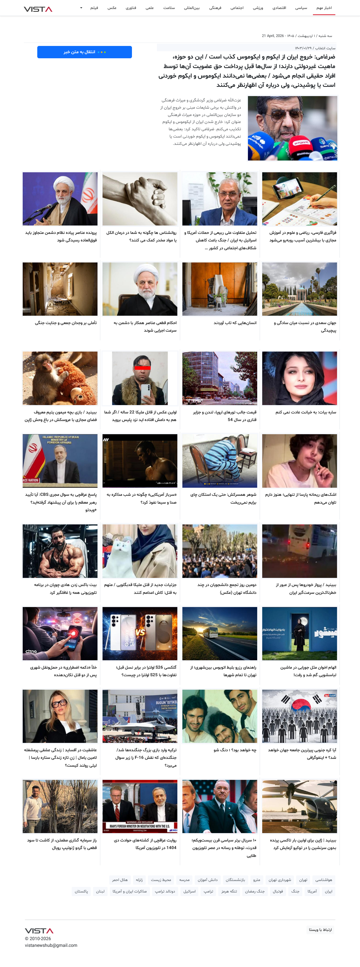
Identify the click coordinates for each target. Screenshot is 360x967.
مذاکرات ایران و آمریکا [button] (130, 891)
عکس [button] (112, 8)
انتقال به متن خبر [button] (85, 52)
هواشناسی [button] (323, 880)
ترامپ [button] (208, 891)
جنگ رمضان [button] (255, 891)
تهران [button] (303, 880)
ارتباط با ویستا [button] (320, 930)
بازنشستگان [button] (235, 880)
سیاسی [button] (301, 8)
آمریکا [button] (312, 891)
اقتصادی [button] (279, 8)
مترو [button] (256, 880)
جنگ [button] (295, 891)
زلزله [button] (139, 880)
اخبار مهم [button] (324, 8)
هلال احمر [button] (120, 880)
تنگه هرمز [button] (229, 891)
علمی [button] (150, 8)
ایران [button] (328, 891)
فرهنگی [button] (215, 8)
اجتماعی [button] (237, 8)
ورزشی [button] (258, 8)
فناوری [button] (131, 8)
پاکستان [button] (81, 891)
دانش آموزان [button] (208, 880)
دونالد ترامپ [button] (165, 891)
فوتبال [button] (278, 891)
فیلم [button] (94, 8)
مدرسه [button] (184, 880)
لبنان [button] (100, 891)
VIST (38, 8)
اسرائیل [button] (190, 891)
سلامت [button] (169, 8)
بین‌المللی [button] (192, 8)
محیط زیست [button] (161, 880)
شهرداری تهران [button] (280, 880)
